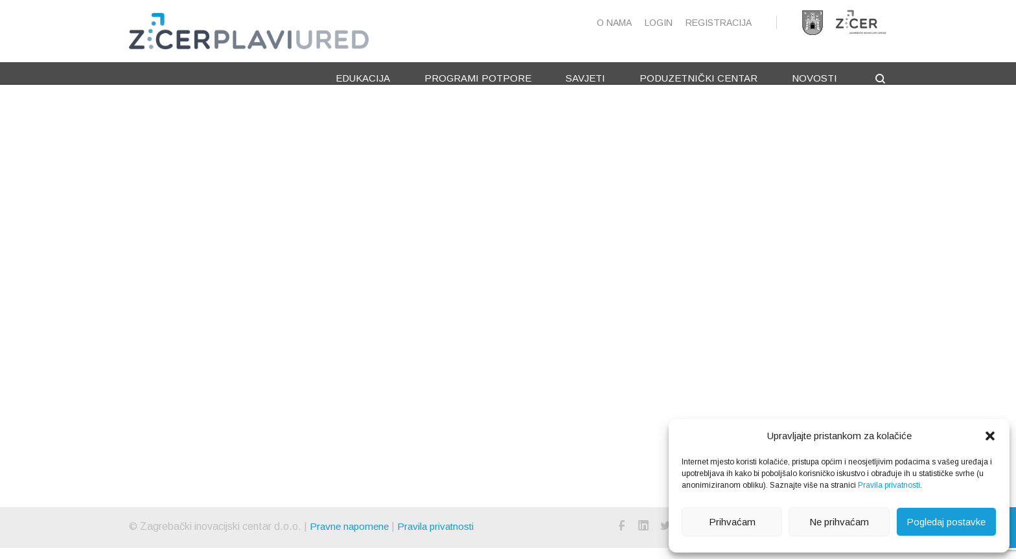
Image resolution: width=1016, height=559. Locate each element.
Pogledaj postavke (946, 521)
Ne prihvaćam (839, 521)
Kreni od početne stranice (595, 374)
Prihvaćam (732, 521)
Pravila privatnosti (889, 485)
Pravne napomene (351, 536)
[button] (990, 435)
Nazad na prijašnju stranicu (597, 393)
